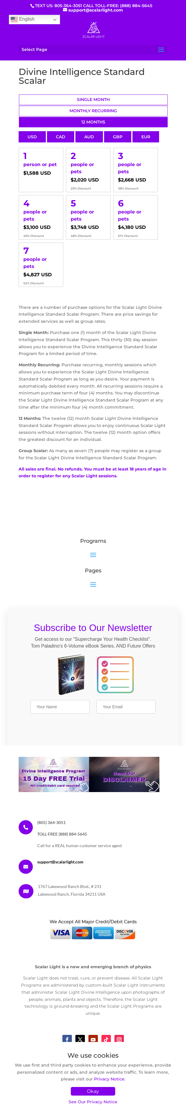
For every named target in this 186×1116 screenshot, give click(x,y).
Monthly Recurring (93, 110)
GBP (117, 136)
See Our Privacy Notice (93, 1101)
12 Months (93, 122)
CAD (60, 136)
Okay (93, 1091)
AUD (89, 136)
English (23, 19)
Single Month (93, 99)
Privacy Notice (109, 1079)
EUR (145, 136)
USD (32, 136)
